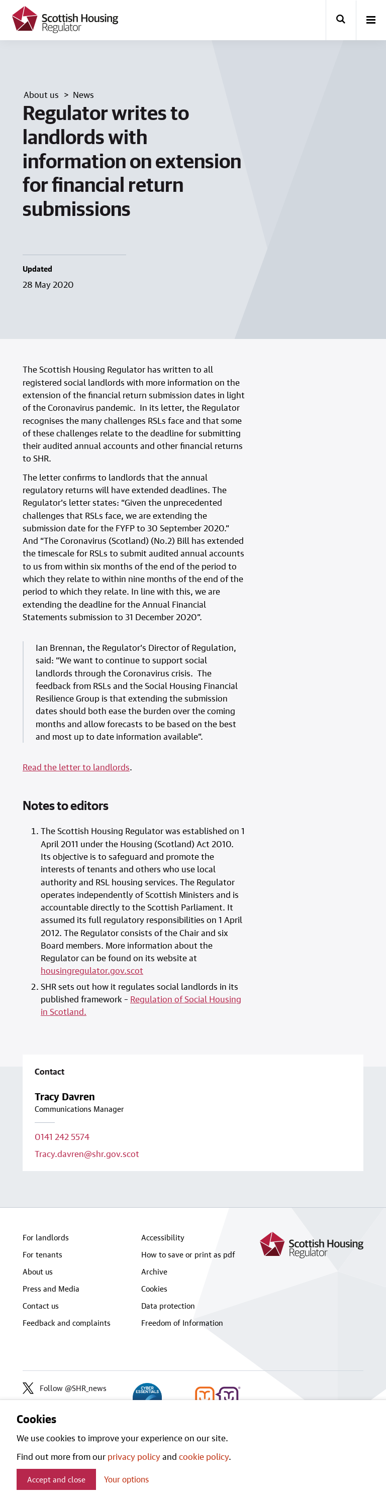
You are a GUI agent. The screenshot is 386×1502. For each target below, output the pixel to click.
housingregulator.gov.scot (92, 970)
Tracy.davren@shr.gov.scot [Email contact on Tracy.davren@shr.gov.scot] (87, 1153)
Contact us (41, 1305)
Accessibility (162, 1237)
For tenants (42, 1254)
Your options (126, 1479)
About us (38, 1271)
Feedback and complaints (67, 1322)
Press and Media (51, 1288)
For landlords (46, 1237)
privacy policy (134, 1456)
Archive (154, 1271)
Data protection (168, 1305)
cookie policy (204, 1456)
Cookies (154, 1288)
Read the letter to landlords (76, 766)
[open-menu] (371, 21)
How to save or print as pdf (188, 1254)
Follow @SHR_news (65, 1388)
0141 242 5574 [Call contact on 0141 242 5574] (62, 1136)
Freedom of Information (182, 1322)
